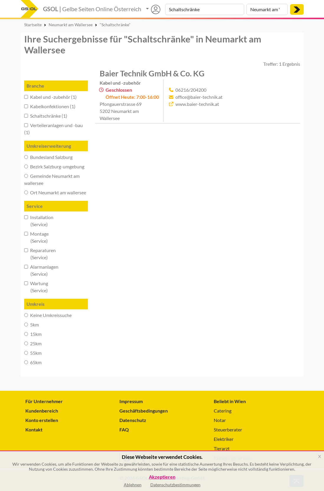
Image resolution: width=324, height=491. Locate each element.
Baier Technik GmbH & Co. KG (152, 73)
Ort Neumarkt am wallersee (55, 192)
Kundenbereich (41, 410)
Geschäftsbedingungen (143, 410)
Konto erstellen (41, 420)
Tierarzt (222, 448)
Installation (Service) (38, 220)
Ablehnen (133, 484)
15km (33, 334)
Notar (220, 420)
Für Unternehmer (44, 401)
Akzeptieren (162, 476)
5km (31, 324)
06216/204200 (190, 90)
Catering (222, 410)
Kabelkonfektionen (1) (49, 106)
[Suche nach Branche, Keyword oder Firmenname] (204, 9)
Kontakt (33, 429)
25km (33, 343)
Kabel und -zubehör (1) (50, 97)
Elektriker (223, 439)
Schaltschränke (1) (45, 116)
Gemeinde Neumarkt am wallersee (52, 179)
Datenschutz (132, 420)
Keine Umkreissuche (48, 315)
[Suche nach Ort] (267, 9)
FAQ (124, 429)
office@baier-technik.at (199, 97)
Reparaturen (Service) (40, 253)
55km (33, 353)
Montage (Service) (36, 237)
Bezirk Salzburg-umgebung (54, 166)
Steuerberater (228, 429)
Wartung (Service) (36, 286)
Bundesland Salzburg (48, 157)
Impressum (131, 401)
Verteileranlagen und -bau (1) (53, 128)
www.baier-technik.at (197, 104)
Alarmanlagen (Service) (41, 270)
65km (33, 362)
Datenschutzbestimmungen (175, 484)
